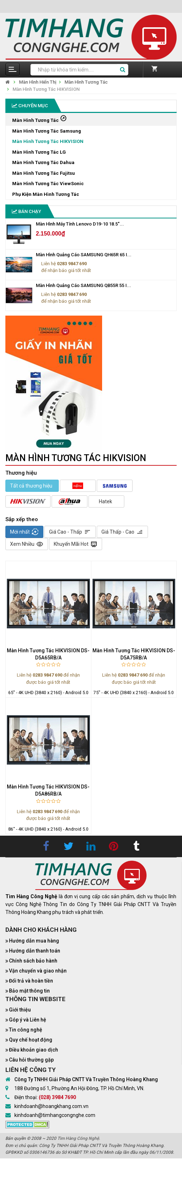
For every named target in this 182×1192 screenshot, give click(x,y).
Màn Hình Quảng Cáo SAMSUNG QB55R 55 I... (83, 285)
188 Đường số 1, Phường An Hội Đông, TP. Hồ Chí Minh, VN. (79, 1088)
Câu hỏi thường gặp (31, 1060)
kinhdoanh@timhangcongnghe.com (54, 1115)
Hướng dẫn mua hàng (34, 941)
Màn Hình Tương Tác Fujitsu (43, 173)
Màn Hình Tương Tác (86, 82)
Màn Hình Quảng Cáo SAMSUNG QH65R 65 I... (83, 254)
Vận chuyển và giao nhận (38, 971)
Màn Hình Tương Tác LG (39, 152)
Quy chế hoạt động (30, 1040)
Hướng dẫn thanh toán (34, 951)
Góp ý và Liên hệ (27, 1020)
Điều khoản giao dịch (33, 1050)
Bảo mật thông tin (29, 991)
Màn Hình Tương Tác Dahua (43, 162)
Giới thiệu (20, 1010)
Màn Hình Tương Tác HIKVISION (46, 89)
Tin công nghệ (25, 1030)
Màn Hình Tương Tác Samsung (46, 131)
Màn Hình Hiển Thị (37, 82)
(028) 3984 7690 (57, 1097)
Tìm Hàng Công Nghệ (78, 1138)
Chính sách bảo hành (33, 961)
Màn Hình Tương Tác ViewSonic (48, 183)
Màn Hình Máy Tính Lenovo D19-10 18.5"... (80, 224)
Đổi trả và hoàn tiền (31, 981)
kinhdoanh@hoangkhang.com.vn (51, 1106)
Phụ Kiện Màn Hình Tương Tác (45, 194)
